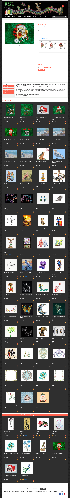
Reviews (5, 92)
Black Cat (22, 431)
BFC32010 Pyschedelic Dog (9, 205)
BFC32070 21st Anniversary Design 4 (59, 360)
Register (64, 2)
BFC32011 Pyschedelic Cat (25, 205)
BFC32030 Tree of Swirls (8, 338)
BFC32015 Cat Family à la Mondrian (59, 228)
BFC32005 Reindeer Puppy (25, 139)
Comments (6, 88)
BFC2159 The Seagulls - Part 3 (9, 161)
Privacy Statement (29, 491)
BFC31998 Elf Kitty (23, 117)
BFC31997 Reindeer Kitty (8, 117)
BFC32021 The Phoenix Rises (57, 272)
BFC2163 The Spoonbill (24, 183)
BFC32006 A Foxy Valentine (41, 161)
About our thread (7, 491)
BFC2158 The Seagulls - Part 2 (57, 139)
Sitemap (50, 491)
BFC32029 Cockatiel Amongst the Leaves (58, 317)
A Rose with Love (7, 431)
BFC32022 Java (7, 294)
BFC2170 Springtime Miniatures (10, 316)
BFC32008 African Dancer (57, 183)
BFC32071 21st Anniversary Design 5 (11, 383)
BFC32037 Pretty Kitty (24, 338)
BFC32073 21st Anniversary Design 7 (43, 383)
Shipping (45, 491)
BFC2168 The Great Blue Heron (26, 272)
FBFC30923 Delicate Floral (25, 453)
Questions (6, 90)
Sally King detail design (40, 453)
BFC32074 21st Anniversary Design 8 (59, 383)
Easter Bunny (54, 431)
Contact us (55, 491)
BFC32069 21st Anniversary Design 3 (43, 360)
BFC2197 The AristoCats (8, 360)
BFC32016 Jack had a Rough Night (10, 250)
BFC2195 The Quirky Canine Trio (42, 338)
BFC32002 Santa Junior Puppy (58, 117)
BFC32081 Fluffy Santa (24, 405)
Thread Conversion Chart (42, 38)
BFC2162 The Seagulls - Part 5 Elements (57, 162)
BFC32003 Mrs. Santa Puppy (9, 139)
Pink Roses (38, 431)
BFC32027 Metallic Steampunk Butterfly (26, 317)
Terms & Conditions (38, 491)
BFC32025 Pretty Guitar (56, 294)
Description (6, 84)
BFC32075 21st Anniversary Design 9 (11, 405)
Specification (6, 86)
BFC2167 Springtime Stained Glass (26, 250)
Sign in (61, 2)
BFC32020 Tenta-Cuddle (40, 272)
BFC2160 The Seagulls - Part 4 (25, 161)
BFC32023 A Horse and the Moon (26, 294)
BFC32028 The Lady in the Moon (42, 316)
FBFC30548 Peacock (24, 475)
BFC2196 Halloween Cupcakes (58, 338)
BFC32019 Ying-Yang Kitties (9, 272)
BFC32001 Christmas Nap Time (42, 117)
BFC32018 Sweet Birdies (56, 250)
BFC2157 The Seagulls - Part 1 (41, 139)
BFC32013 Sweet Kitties (8, 228)
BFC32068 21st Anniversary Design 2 (27, 360)
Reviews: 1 (10, 254)
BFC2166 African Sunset (24, 228)
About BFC (22, 491)
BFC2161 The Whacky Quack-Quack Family (43, 184)
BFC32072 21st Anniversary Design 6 (27, 383)
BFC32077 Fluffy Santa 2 (40, 405)
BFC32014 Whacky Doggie (41, 228)
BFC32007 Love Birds (8, 183)
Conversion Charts (15, 491)
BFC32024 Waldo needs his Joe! (42, 294)
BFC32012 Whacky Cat (56, 205)
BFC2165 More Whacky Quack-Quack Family (42, 206)
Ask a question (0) (41, 26)
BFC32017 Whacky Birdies (41, 250)
